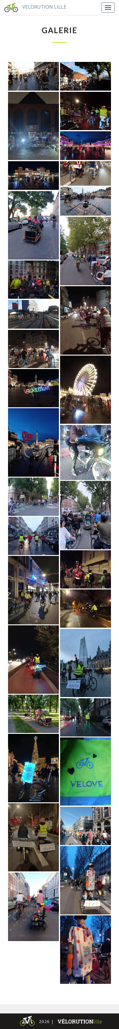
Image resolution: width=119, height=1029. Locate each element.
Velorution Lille (33, 7)
